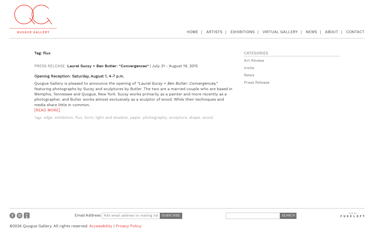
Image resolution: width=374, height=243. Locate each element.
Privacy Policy (128, 226)
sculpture (178, 117)
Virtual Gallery (280, 32)
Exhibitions (242, 32)
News (311, 32)
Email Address (117, 215)
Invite (249, 68)
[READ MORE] (47, 110)
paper (135, 117)
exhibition (64, 117)
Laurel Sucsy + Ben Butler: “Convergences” (108, 66)
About (331, 32)
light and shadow (112, 117)
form (89, 117)
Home (192, 32)
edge (48, 117)
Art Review (254, 60)
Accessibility (100, 226)
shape (194, 117)
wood (207, 117)
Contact (355, 32)
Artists (214, 32)
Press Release (257, 82)
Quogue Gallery (33, 19)
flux (78, 117)
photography (155, 117)
